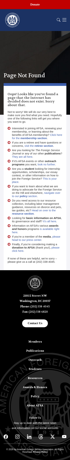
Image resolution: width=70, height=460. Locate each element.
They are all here (22, 156)
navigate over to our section (36, 194)
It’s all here (49, 221)
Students (35, 369)
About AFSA (35, 405)
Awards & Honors (35, 387)
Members (35, 341)
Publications (35, 351)
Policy (35, 396)
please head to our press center (36, 238)
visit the (38, 145)
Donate (35, 4)
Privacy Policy (40, 452)
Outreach (35, 360)
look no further (46, 164)
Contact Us (35, 323)
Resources (35, 378)
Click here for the (37, 136)
